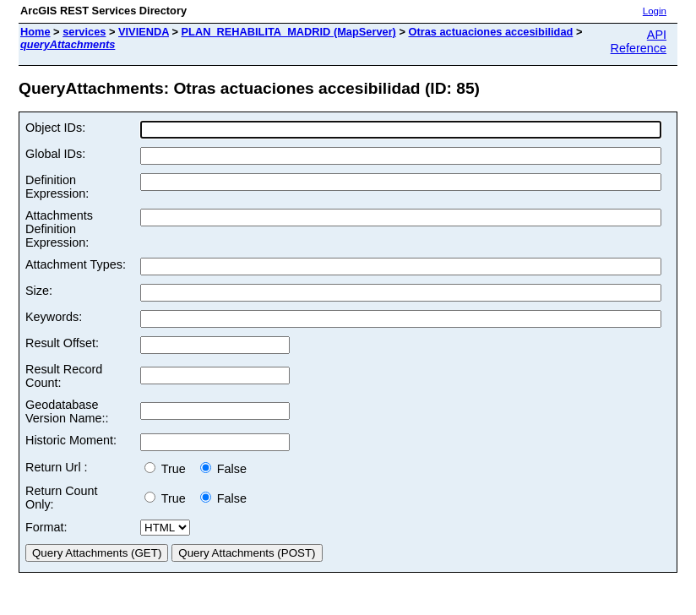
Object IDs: (55, 127)
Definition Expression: (57, 186)
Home (35, 31)
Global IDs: (55, 154)
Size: (38, 290)
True (168, 469)
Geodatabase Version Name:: (66, 411)
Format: (46, 527)
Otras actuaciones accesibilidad (490, 31)
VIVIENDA (143, 31)
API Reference (638, 41)
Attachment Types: (75, 264)
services (84, 31)
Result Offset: (62, 343)
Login (654, 11)
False (223, 469)
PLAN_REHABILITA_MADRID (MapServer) (289, 31)
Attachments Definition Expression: (59, 229)
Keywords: (53, 317)
